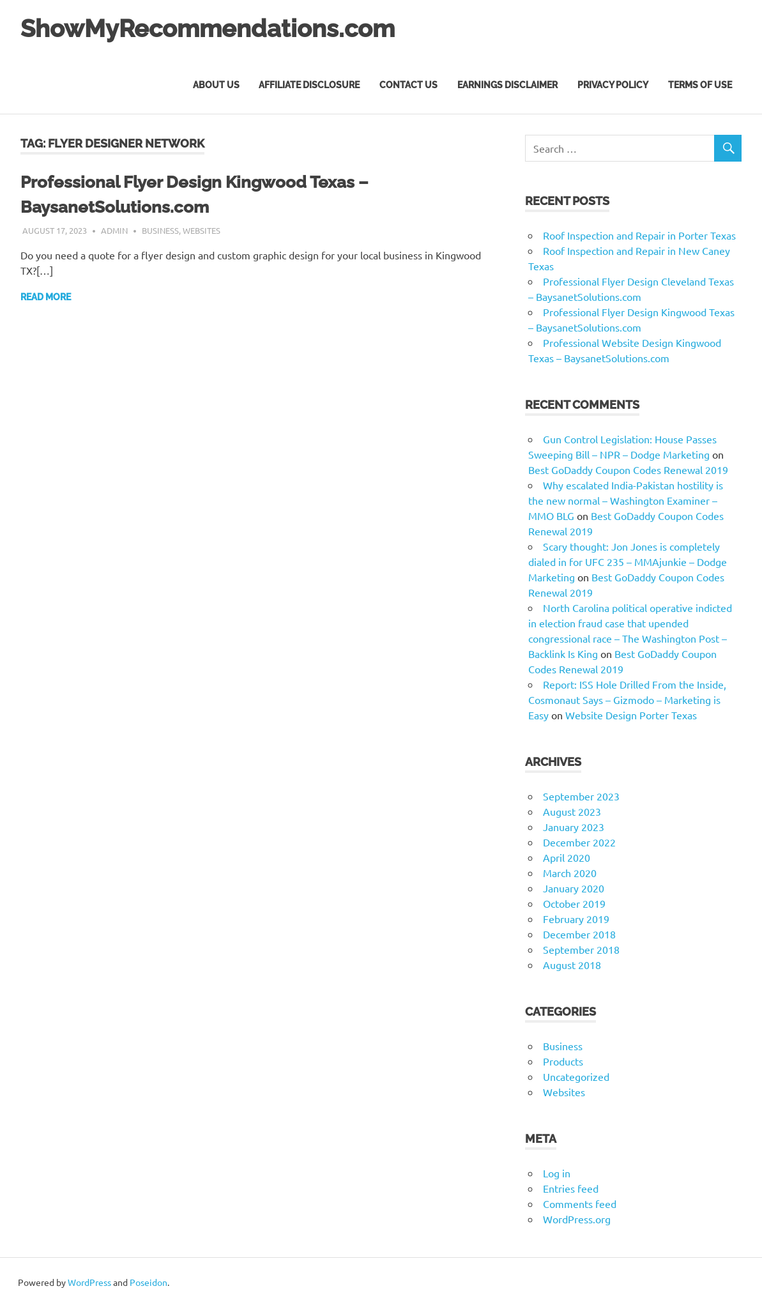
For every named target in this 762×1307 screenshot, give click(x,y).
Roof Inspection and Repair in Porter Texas (639, 235)
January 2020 (573, 888)
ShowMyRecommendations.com (207, 28)
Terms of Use (700, 85)
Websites (201, 230)
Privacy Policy (612, 85)
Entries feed (570, 1188)
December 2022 (579, 842)
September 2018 (581, 949)
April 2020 (566, 857)
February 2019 (576, 918)
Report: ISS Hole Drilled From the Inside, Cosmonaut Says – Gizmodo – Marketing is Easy (627, 699)
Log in (556, 1172)
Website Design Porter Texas (631, 714)
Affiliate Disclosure (309, 85)
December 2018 (579, 934)
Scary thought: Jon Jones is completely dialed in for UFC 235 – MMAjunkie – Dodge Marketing (627, 561)
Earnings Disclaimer (507, 85)
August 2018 (572, 964)
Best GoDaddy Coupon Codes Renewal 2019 (628, 469)
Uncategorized (576, 1076)
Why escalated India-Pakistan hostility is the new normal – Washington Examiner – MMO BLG (625, 500)
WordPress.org (577, 1218)
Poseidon (148, 1282)
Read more (45, 297)
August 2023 (572, 811)
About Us (216, 85)
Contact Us (408, 85)
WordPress (89, 1282)
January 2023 (573, 826)
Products (563, 1061)
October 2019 (574, 903)
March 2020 (570, 872)
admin (114, 230)
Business (160, 230)
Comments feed (579, 1203)
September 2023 (581, 796)
